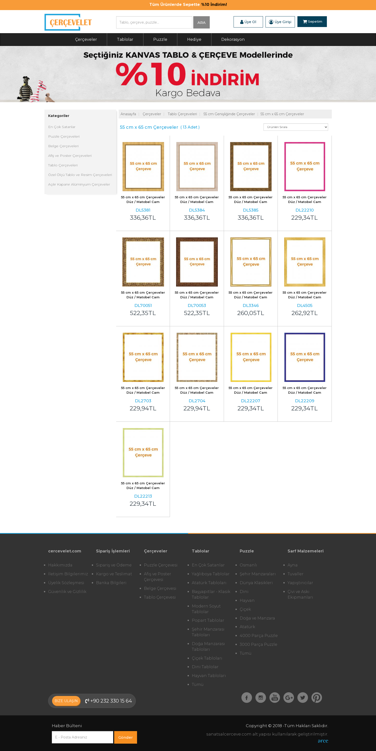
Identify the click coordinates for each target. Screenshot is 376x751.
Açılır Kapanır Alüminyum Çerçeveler (79, 184)
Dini (244, 591)
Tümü (198, 684)
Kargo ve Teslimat (114, 574)
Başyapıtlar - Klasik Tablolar (211, 594)
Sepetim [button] (313, 22)
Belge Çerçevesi (160, 588)
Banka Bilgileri (111, 582)
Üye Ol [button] (248, 22)
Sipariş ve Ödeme (114, 565)
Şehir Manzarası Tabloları (208, 632)
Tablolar (125, 39)
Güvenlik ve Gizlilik (67, 591)
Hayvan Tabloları (209, 675)
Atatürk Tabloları (209, 582)
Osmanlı (248, 565)
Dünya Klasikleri (256, 582)
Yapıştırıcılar (300, 582)
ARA (201, 22)
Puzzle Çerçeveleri (64, 136)
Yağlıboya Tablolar (211, 574)
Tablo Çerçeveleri (63, 165)
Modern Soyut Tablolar (206, 609)
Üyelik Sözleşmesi (66, 582)
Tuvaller (296, 574)
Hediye (194, 39)
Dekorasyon (233, 39)
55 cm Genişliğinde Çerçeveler (229, 114)
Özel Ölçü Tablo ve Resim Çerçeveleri (80, 175)
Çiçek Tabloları (207, 658)
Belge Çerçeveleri (63, 146)
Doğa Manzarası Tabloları (208, 646)
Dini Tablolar (205, 666)
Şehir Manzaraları (258, 574)
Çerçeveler (86, 39)
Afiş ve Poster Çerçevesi (157, 577)
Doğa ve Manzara (257, 618)
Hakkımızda (60, 565)
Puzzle (160, 39)
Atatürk (247, 626)
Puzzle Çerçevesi (161, 565)
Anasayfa (128, 114)
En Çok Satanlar (61, 127)
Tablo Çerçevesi (160, 597)
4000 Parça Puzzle (259, 635)
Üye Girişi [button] (280, 22)
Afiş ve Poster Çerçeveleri (70, 155)
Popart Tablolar (208, 620)
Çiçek (245, 609)
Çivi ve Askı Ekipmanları (300, 594)
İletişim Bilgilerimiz (68, 574)
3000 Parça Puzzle (258, 644)
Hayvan (247, 600)
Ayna (293, 565)
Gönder (125, 737)
